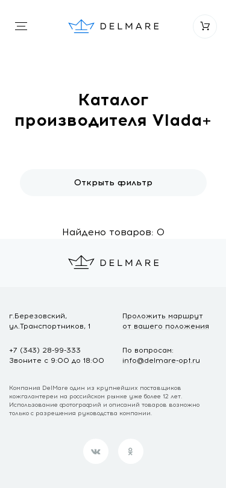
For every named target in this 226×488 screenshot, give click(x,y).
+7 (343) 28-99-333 (45, 350)
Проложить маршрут (165, 322)
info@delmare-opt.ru (161, 360)
